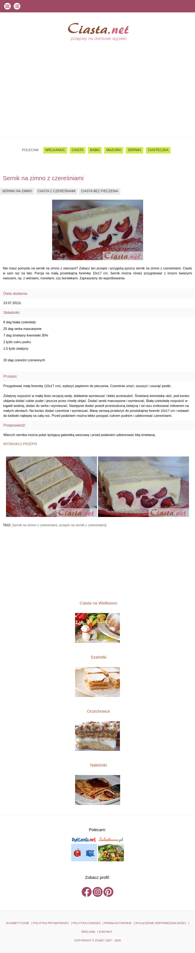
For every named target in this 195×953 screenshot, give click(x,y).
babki (95, 150)
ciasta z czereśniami (57, 191)
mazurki (113, 150)
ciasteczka (158, 150)
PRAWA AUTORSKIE (118, 923)
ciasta (78, 150)
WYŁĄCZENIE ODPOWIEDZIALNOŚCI (160, 923)
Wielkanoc (55, 150)
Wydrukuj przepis (20, 444)
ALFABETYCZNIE (17, 923)
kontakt (105, 931)
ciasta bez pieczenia (99, 191)
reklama (88, 931)
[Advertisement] (97, 106)
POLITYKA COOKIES (86, 923)
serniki (134, 150)
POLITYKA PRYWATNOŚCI (51, 923)
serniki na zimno (17, 191)
